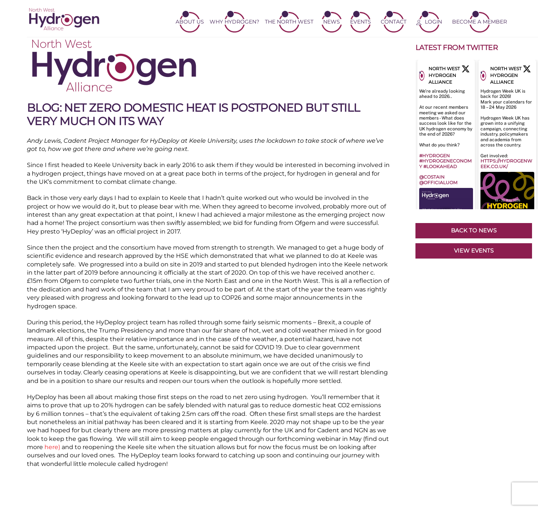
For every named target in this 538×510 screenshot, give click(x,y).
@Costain (432, 177)
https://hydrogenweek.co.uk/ (506, 163)
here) (52, 447)
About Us (190, 21)
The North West (289, 21)
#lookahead (440, 166)
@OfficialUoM (438, 182)
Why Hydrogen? (234, 21)
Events (360, 21)
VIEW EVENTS (474, 250)
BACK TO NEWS (474, 230)
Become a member (479, 21)
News (331, 21)
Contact (393, 21)
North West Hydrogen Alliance (444, 75)
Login (429, 21)
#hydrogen (434, 155)
